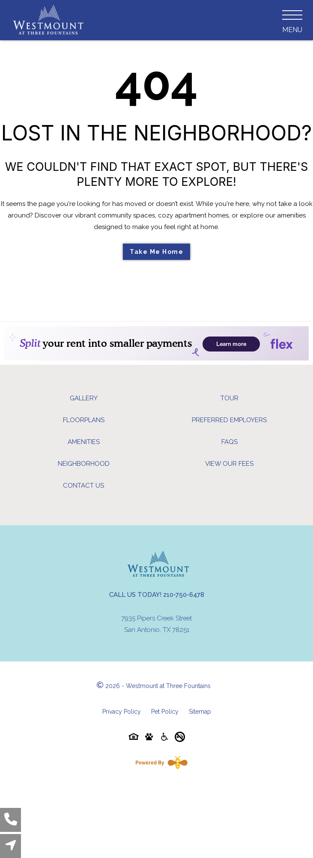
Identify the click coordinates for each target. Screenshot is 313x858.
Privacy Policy (121, 711)
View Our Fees (229, 464)
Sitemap (200, 711)
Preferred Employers (229, 420)
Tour (229, 398)
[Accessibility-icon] (164, 738)
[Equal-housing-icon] (133, 738)
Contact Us (83, 485)
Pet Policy (165, 711)
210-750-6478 (183, 595)
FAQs (229, 442)
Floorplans (83, 420)
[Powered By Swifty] (160, 762)
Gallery (84, 398)
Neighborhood (84, 464)
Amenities (84, 442)
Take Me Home (156, 251)
